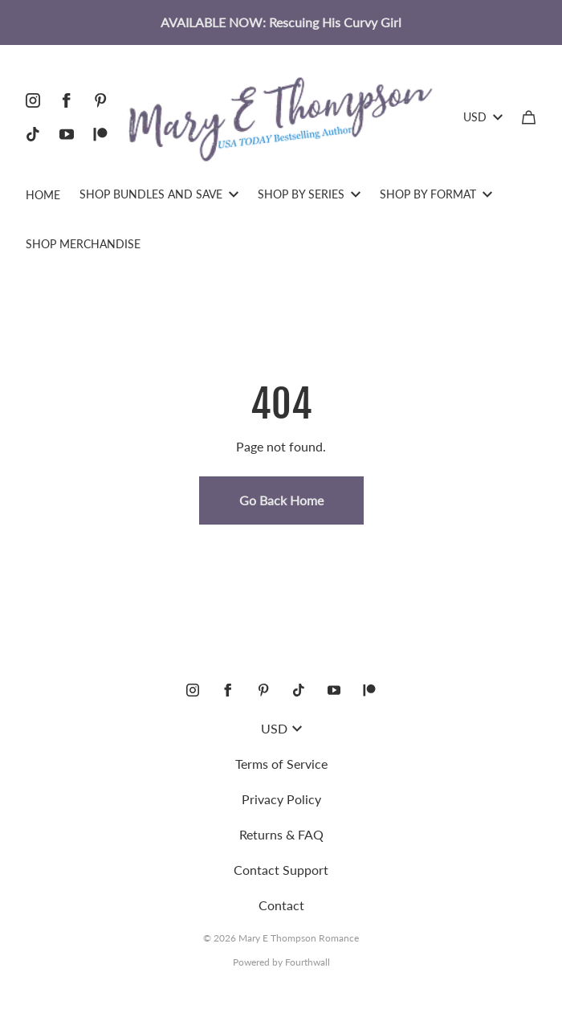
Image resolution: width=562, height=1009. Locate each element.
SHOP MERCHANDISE (83, 244)
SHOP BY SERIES (309, 194)
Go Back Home (281, 500)
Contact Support (281, 869)
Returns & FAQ (281, 834)
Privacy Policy (281, 799)
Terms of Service (281, 763)
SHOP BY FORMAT (436, 194)
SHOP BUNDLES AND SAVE (158, 194)
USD (483, 117)
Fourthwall (307, 962)
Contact (281, 905)
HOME (43, 195)
